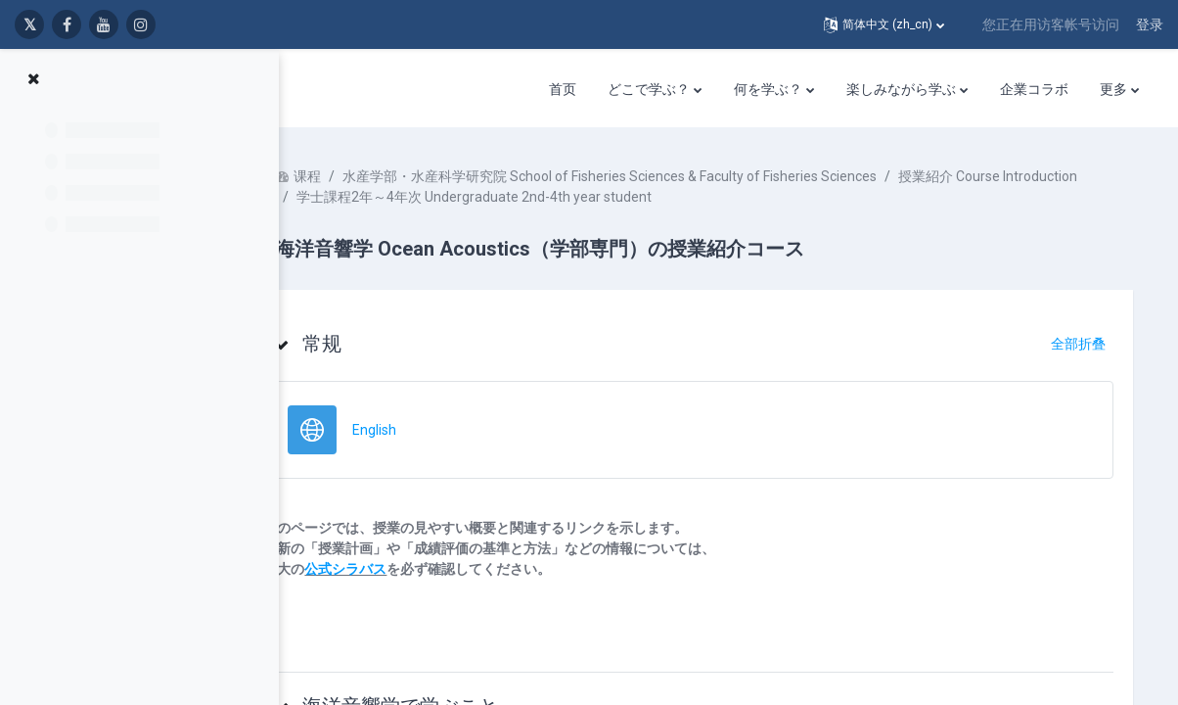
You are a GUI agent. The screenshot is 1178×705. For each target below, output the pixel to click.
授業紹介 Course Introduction (444, 197)
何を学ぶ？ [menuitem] (768, 89)
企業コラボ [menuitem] (1034, 89)
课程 (366, 176)
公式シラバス (404, 569)
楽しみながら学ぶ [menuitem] (901, 89)
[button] (884, 24)
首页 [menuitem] (562, 89)
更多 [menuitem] (1113, 89)
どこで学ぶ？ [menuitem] (649, 89)
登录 (1149, 24)
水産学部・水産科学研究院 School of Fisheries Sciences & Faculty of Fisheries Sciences (668, 176)
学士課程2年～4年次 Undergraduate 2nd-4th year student (733, 197)
